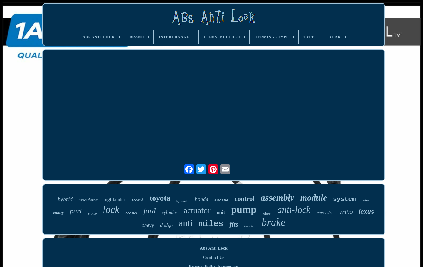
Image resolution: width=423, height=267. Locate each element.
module (313, 197)
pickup (92, 213)
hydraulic (182, 201)
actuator (196, 210)
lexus (366, 211)
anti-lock (293, 209)
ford (149, 211)
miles (211, 224)
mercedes (324, 212)
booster (131, 213)
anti (186, 222)
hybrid (65, 199)
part (76, 211)
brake (274, 222)
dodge (166, 225)
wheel (267, 213)
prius (366, 200)
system (344, 199)
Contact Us (213, 257)
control (245, 198)
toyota (160, 198)
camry (58, 212)
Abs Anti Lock (214, 248)
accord (137, 200)
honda (201, 199)
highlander (115, 199)
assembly (277, 197)
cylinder (169, 212)
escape (221, 200)
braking (249, 226)
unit (221, 212)
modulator (88, 200)
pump (244, 209)
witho (346, 212)
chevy (148, 225)
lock (111, 209)
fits (233, 224)
